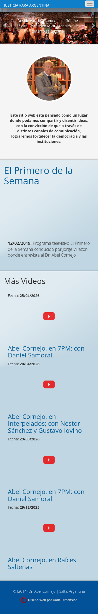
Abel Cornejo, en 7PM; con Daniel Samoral (46, 351)
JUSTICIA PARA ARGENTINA (26, 5)
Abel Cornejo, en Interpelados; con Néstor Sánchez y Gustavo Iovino (45, 423)
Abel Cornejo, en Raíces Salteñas (42, 563)
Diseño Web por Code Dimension (53, 600)
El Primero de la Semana (38, 175)
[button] (5, 28)
